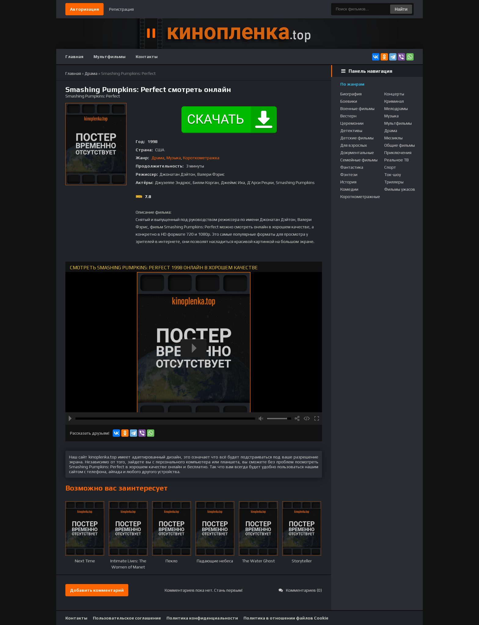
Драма (158, 157)
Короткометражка (201, 157)
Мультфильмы (109, 56)
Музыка (173, 157)
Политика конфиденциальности (202, 618)
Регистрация (121, 9)
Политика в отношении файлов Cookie (285, 618)
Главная (74, 56)
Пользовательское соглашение (127, 618)
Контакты (147, 56)
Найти (401, 9)
